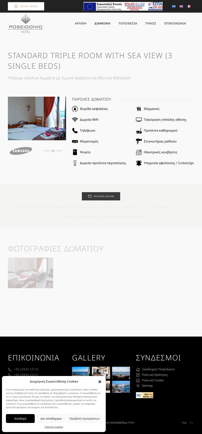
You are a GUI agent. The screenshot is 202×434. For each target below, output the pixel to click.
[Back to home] (25, 23)
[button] (100, 381)
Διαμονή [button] (102, 23)
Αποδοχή (20, 418)
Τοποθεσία (127, 23)
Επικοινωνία (175, 23)
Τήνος (150, 23)
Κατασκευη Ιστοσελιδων (111, 422)
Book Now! (26, 6)
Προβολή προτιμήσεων (84, 418)
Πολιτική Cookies (54, 426)
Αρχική (81, 23)
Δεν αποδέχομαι (51, 418)
